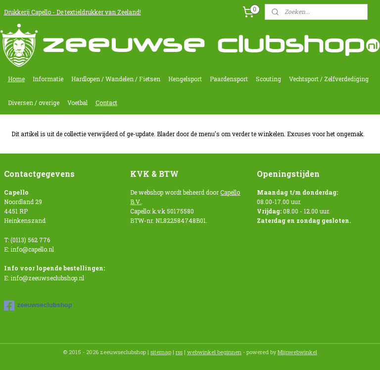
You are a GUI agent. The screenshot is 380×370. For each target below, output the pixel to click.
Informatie (48, 79)
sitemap (160, 352)
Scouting (268, 79)
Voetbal (77, 102)
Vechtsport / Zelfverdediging (329, 79)
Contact (106, 102)
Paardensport (229, 79)
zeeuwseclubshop (38, 306)
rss (179, 352)
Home (16, 79)
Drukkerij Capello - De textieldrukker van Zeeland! (72, 12)
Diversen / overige (33, 102)
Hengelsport (185, 79)
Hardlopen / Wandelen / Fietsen (115, 79)
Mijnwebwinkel (297, 352)
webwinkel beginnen (214, 352)
